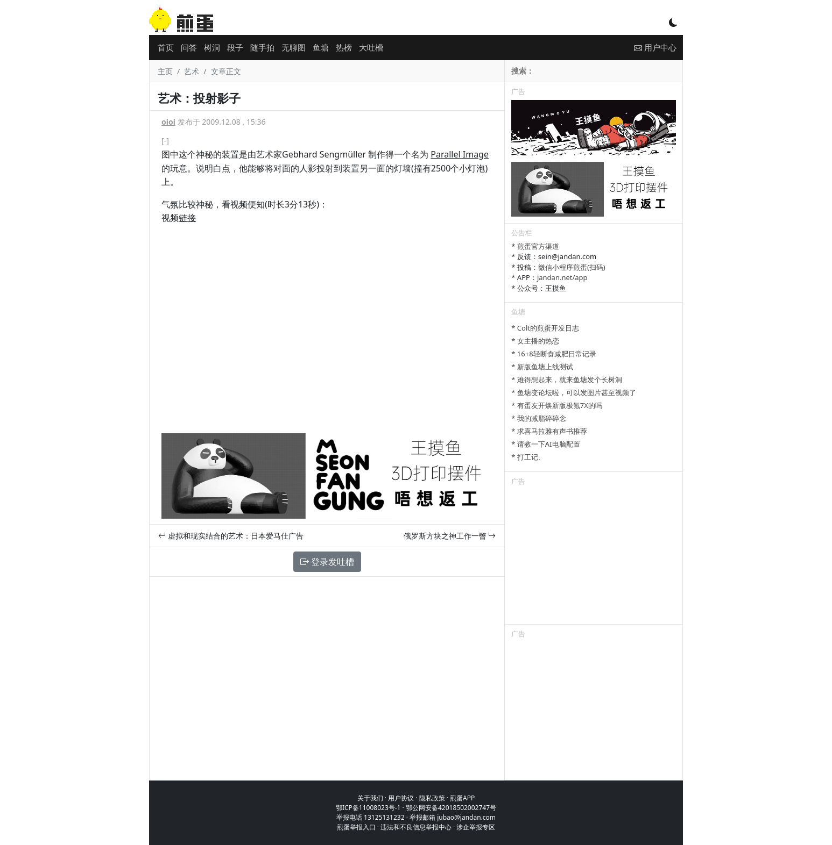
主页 (165, 71)
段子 (235, 47)
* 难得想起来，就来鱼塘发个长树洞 (566, 379)
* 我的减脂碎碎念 (538, 418)
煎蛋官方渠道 (538, 246)
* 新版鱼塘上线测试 (542, 366)
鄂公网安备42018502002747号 (451, 807)
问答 (189, 47)
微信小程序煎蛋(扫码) (571, 267)
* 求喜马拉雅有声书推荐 (549, 431)
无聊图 (293, 47)
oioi (168, 122)
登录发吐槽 (327, 562)
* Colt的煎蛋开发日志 (545, 328)
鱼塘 (321, 47)
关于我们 (370, 798)
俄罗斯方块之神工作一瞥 (450, 536)
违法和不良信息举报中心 (416, 827)
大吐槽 (371, 47)
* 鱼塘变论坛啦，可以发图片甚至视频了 (573, 392)
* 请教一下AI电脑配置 (545, 444)
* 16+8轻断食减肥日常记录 (553, 354)
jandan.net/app (562, 277)
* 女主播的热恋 (535, 341)
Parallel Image (460, 154)
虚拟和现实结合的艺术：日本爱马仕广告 (231, 536)
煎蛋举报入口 (356, 827)
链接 (187, 218)
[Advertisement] (593, 557)
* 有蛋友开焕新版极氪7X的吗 (556, 405)
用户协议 (401, 798)
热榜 (344, 47)
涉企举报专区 (475, 827)
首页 (166, 47)
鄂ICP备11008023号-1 (368, 807)
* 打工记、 (528, 457)
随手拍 (262, 47)
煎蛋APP (462, 798)
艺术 (191, 71)
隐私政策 (432, 798)
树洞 (212, 47)
